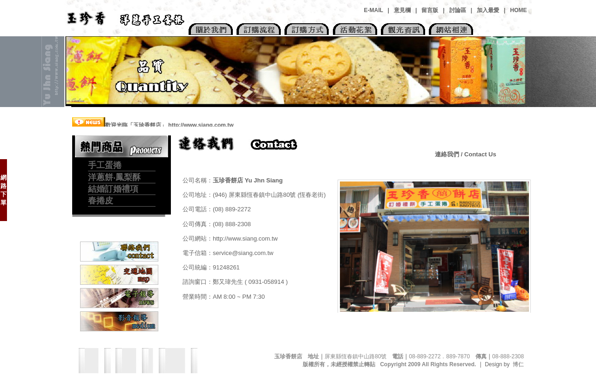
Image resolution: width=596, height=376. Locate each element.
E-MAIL (373, 10)
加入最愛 (488, 10)
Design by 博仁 (507, 364)
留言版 (429, 10)
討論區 (457, 10)
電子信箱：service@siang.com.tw (228, 252)
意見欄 (402, 10)
